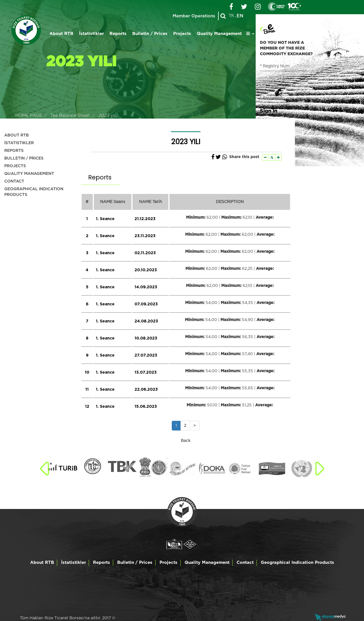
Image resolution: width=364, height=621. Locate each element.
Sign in (268, 110)
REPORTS (14, 151)
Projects (182, 34)
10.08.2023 (146, 338)
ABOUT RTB (16, 135)
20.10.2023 (146, 270)
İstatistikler (91, 34)
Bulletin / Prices (149, 34)
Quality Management (219, 34)
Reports (118, 34)
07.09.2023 (146, 304)
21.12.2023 (145, 219)
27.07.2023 (146, 355)
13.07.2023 (146, 372)
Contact (245, 562)
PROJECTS (15, 166)
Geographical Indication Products (297, 562)
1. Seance (105, 219)
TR (231, 16)
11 (87, 390)
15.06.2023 (146, 407)
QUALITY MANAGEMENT (29, 174)
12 (87, 407)
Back (186, 441)
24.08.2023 (146, 321)
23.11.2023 (145, 236)
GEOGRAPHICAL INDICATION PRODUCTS (33, 192)
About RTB (61, 34)
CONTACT (14, 181)
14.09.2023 (146, 287)
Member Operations (194, 16)
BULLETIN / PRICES (24, 158)
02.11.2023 (145, 253)
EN (240, 16)
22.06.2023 (146, 390)
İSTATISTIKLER (19, 143)
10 (87, 372)
